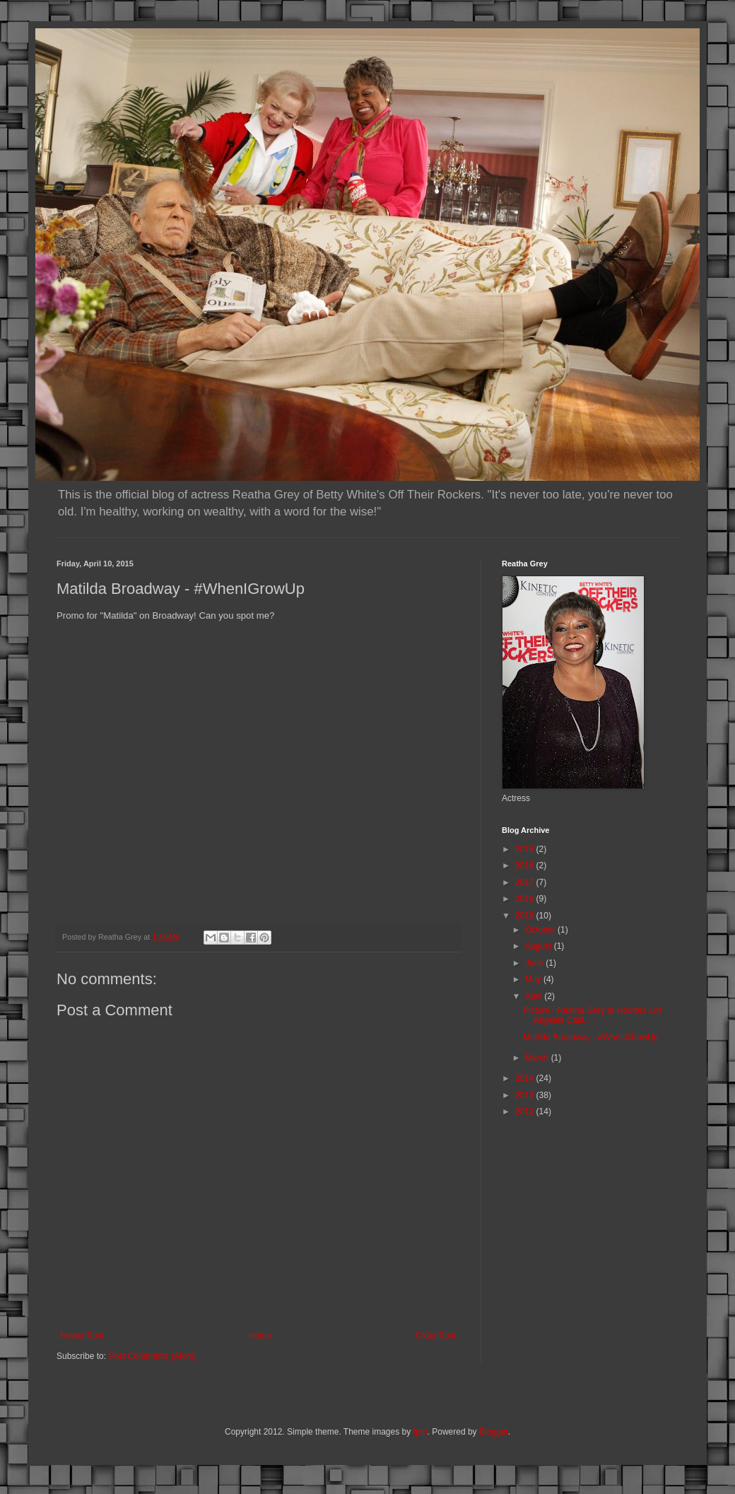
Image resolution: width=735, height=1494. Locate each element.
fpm (420, 1432)
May (534, 979)
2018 (525, 865)
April (534, 996)
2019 (525, 849)
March (538, 1058)
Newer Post (82, 1336)
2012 (525, 1111)
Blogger (493, 1432)
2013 (525, 1095)
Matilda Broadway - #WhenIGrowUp (590, 1037)
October (541, 930)
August (539, 946)
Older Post (436, 1336)
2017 (525, 882)
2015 (525, 916)
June (535, 963)
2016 (525, 899)
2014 (525, 1078)
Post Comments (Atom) (152, 1356)
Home (260, 1336)
